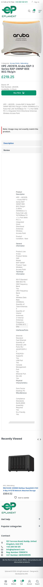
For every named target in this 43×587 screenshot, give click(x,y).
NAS (4, 485)
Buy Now (17, 93)
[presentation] (38, 439)
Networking (24, 63)
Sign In (36, 2)
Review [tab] (7, 150)
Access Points (15, 63)
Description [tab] (9, 143)
